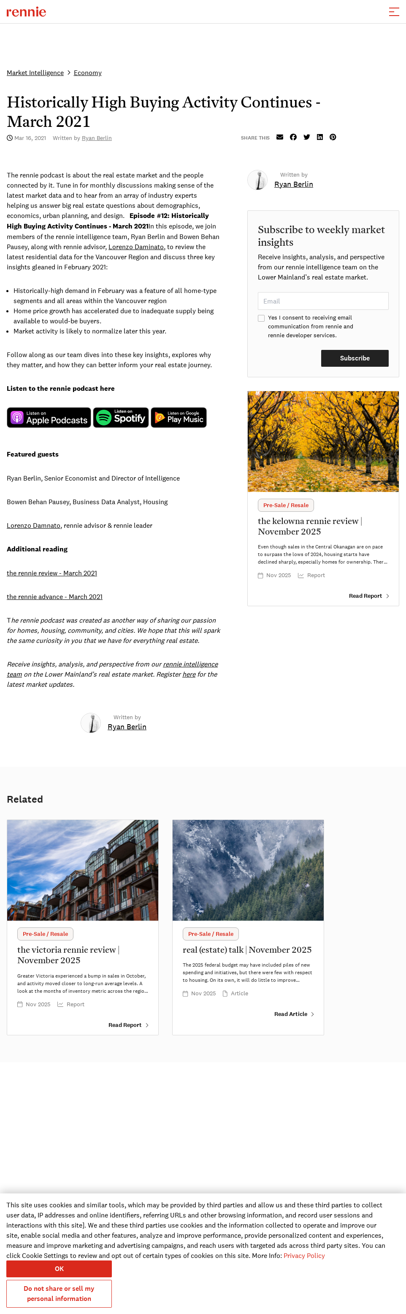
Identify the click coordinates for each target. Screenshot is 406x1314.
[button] (394, 12)
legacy (49, 418)
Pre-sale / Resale (286, 505)
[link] (127, 727)
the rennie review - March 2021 (52, 573)
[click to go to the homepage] (26, 11)
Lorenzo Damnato (33, 525)
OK (59, 1268)
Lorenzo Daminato (136, 246)
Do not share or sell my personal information (59, 1293)
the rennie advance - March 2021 (55, 596)
